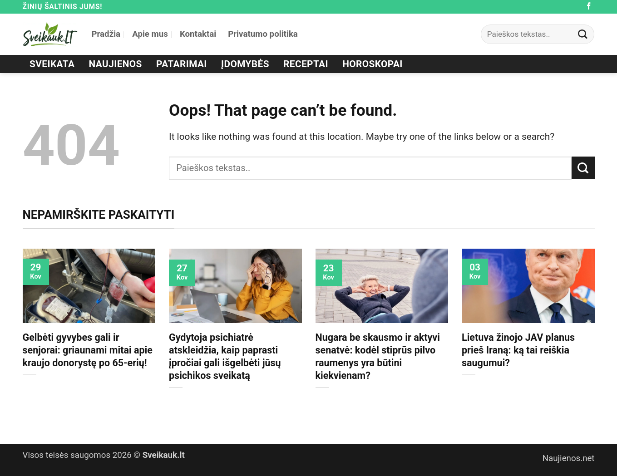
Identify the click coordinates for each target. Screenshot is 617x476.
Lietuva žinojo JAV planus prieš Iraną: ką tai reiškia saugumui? (518, 350)
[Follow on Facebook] (588, 6)
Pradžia (106, 34)
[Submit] (582, 34)
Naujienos (115, 64)
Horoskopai (372, 64)
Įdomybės (245, 64)
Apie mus (150, 34)
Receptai (305, 64)
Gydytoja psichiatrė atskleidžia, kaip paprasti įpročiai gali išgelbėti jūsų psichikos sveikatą (225, 356)
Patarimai (181, 64)
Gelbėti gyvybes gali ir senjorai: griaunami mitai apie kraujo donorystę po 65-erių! (88, 350)
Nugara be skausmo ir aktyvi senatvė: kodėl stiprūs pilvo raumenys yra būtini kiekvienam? (378, 356)
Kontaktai (198, 34)
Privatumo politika (263, 34)
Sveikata (52, 64)
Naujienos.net (569, 458)
